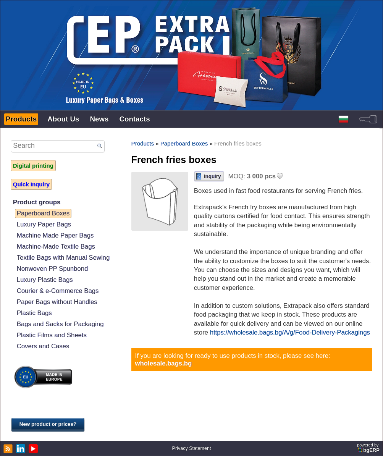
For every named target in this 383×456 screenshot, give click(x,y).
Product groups (36, 202)
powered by (369, 448)
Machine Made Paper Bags (55, 235)
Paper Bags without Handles (57, 302)
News (99, 119)
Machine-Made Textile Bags (56, 246)
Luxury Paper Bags (44, 224)
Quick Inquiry (31, 184)
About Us (63, 119)
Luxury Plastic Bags (45, 279)
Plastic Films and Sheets (52, 335)
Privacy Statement (191, 448)
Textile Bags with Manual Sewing (63, 257)
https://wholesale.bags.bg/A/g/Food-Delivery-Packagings (290, 332)
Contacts (134, 119)
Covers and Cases (43, 346)
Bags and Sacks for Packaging (60, 324)
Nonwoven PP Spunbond (52, 268)
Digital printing (33, 165)
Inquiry (212, 176)
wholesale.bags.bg (163, 363)
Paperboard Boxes (43, 213)
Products (21, 119)
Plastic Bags (34, 313)
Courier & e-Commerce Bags (58, 290)
